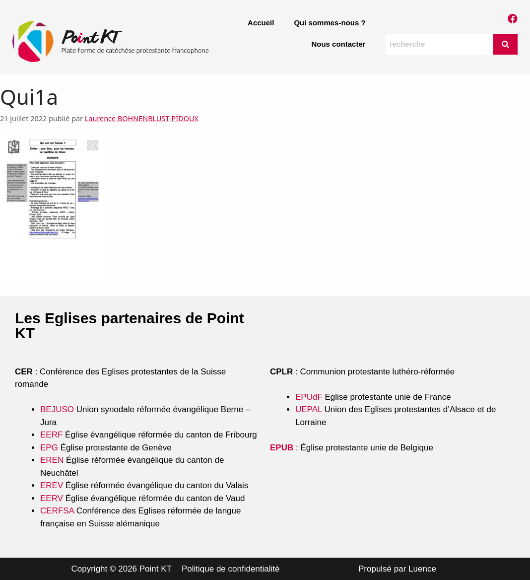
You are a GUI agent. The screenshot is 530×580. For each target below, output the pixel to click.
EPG (49, 447)
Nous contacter (338, 44)
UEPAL (308, 409)
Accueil (261, 22)
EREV (51, 485)
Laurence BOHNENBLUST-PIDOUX (142, 118)
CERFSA (57, 510)
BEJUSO (58, 409)
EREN (52, 460)
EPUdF (309, 397)
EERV (51, 498)
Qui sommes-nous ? (329, 22)
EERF (51, 434)
